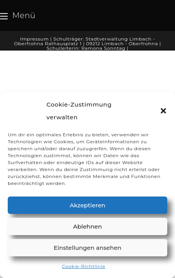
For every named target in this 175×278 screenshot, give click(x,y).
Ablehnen (87, 226)
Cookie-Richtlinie (83, 266)
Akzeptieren (87, 205)
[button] (163, 111)
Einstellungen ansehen (87, 247)
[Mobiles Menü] (18, 15)
